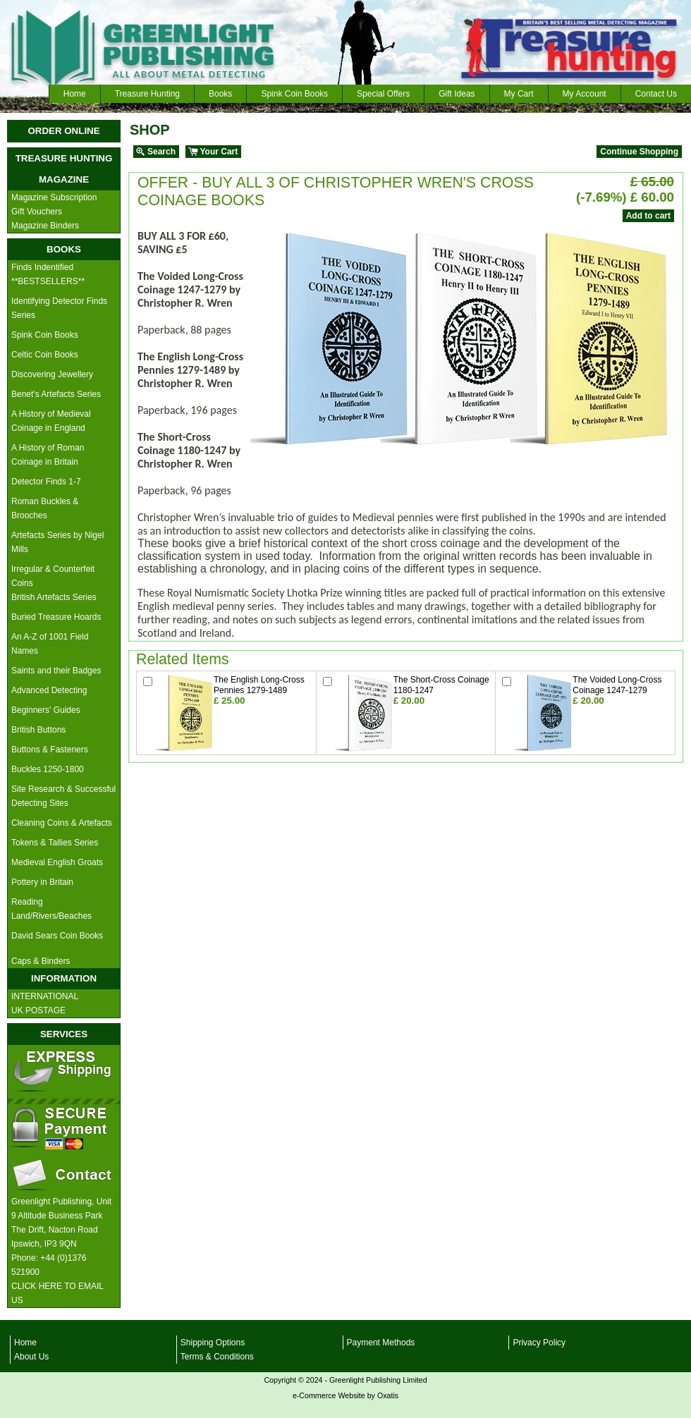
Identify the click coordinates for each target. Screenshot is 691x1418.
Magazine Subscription (54, 197)
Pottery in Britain (42, 882)
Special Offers (383, 94)
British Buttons (38, 730)
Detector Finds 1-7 (46, 482)
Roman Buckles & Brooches (44, 508)
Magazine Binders (45, 226)
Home (74, 94)
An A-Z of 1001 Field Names (49, 644)
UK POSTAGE (38, 1010)
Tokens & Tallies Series (54, 843)
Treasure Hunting (147, 94)
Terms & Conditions (217, 1357)
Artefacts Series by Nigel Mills (57, 542)
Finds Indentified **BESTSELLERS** (48, 274)
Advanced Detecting (49, 690)
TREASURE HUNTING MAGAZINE (64, 169)
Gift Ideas (457, 94)
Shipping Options (213, 1342)
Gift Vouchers (36, 211)
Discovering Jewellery (52, 374)
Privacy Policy (539, 1342)
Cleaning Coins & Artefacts (61, 823)
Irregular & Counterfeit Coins (52, 576)
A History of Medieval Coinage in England (51, 421)
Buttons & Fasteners (49, 749)
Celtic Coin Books (44, 355)
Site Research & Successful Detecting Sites (63, 796)
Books (220, 94)
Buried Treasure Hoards (56, 617)
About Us (31, 1357)
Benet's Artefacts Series (56, 394)
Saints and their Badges (56, 671)
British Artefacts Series (54, 597)
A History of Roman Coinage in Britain (47, 455)
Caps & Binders (40, 961)
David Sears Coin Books (57, 936)
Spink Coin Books (294, 94)
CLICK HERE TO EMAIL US (57, 1293)
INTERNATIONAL (44, 996)
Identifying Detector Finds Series (59, 308)
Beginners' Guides (45, 710)
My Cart (519, 94)
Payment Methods (381, 1342)
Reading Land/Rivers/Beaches (51, 909)
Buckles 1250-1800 (47, 769)
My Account (584, 94)
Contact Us (656, 94)
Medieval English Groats (57, 862)
